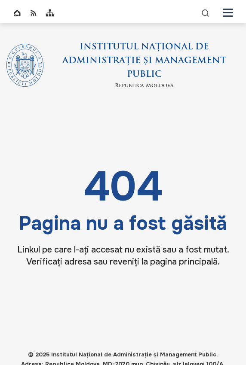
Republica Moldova (144, 85)
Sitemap (50, 13)
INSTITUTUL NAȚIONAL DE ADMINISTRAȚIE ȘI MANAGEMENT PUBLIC (144, 61)
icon (205, 12)
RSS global (33, 13)
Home (17, 13)
